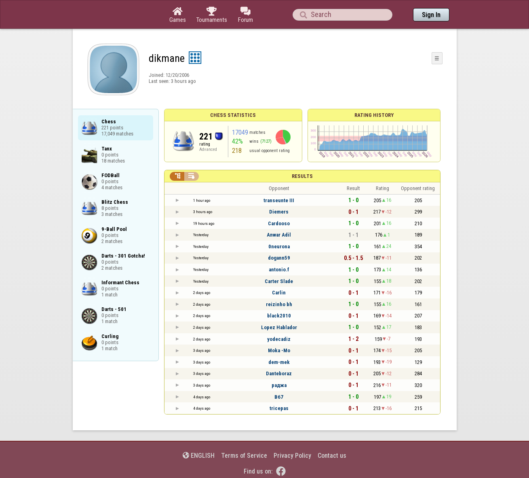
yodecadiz (279, 339)
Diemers (279, 212)
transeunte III (278, 200)
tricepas (279, 408)
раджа (279, 385)
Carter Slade (279, 281)
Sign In (431, 15)
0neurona (279, 246)
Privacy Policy (292, 455)
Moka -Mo (279, 350)
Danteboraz (279, 373)
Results (302, 176)
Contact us (332, 455)
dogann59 (279, 258)
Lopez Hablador (279, 327)
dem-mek (279, 362)
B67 (278, 397)
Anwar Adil (279, 235)
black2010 (279, 316)
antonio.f (279, 269)
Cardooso (279, 223)
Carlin (279, 293)
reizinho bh (279, 304)
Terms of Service (244, 455)
